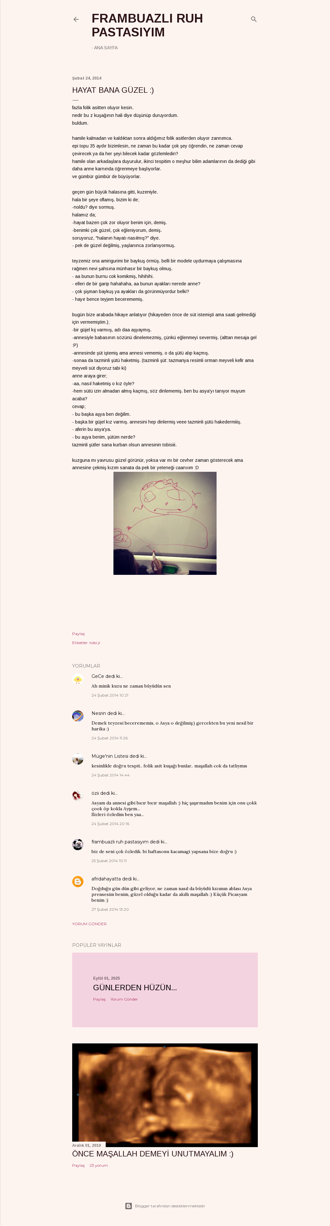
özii (95, 793)
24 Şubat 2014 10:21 (110, 695)
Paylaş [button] (78, 633)
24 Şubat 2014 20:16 (110, 823)
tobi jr (95, 642)
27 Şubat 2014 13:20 (110, 909)
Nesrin (99, 713)
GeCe (98, 676)
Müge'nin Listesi (110, 756)
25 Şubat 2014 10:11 (109, 860)
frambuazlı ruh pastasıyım (147, 25)
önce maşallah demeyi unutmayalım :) (153, 1153)
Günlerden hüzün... (135, 987)
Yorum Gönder (89, 923)
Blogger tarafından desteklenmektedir (165, 1206)
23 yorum (99, 1165)
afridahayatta (106, 879)
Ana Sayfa (106, 47)
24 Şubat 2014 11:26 (110, 738)
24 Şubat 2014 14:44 (111, 775)
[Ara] (254, 18)
